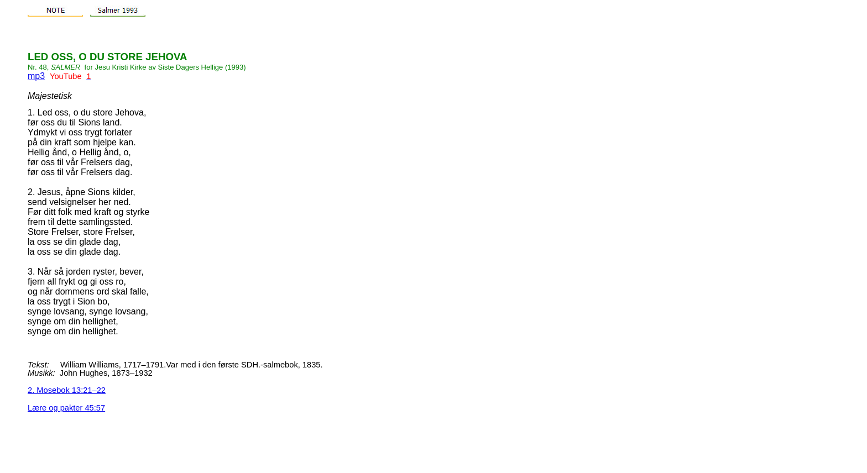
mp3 (36, 76)
